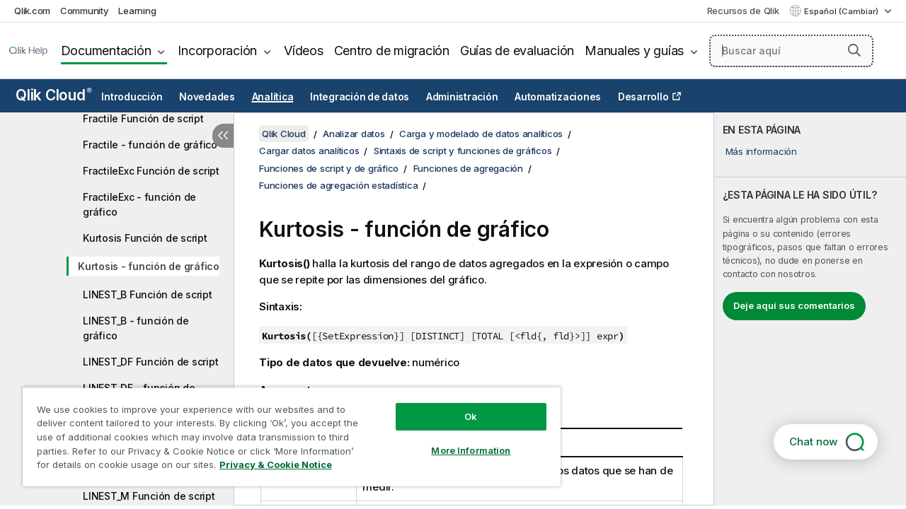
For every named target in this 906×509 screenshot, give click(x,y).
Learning (137, 10)
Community (84, 10)
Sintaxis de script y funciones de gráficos (463, 150)
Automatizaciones (558, 97)
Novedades (207, 97)
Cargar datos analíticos (309, 150)
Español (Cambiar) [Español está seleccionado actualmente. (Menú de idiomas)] (842, 11)
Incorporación (217, 50)
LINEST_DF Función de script (150, 362)
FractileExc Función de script (151, 171)
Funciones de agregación (468, 168)
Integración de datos (359, 97)
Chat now (813, 441)
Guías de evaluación (517, 50)
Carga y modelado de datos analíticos (481, 133)
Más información (761, 151)
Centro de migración (391, 50)
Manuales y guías (634, 50)
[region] (285, 431)
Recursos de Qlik (743, 10)
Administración (462, 97)
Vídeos (303, 50)
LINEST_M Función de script (149, 496)
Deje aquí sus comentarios (794, 305)
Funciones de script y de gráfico (328, 168)
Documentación (106, 50)
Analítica (273, 97)
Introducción (131, 97)
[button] (854, 50)
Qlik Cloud (54, 95)
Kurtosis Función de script (145, 238)
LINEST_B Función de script (147, 294)
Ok (460, 405)
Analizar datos (354, 133)
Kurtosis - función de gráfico (148, 266)
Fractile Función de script (143, 118)
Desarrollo (643, 97)
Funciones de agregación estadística (338, 185)
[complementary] (810, 308)
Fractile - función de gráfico (150, 145)
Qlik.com (32, 10)
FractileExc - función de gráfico (139, 204)
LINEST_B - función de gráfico (136, 328)
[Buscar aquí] (791, 51)
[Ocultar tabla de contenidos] (223, 136)
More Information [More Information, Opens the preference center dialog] (460, 439)
